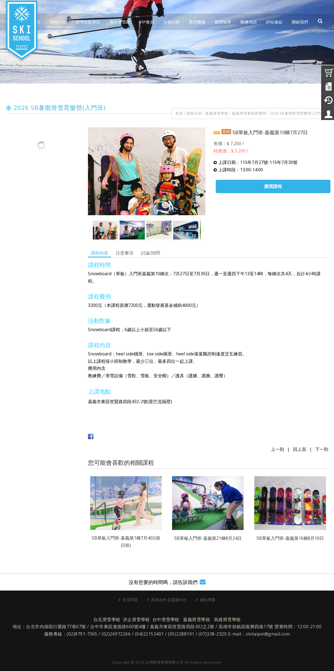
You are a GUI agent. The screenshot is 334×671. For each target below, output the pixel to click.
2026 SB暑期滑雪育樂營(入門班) (297, 113)
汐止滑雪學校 (136, 619)
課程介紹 (194, 113)
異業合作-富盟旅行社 (169, 599)
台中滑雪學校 (165, 619)
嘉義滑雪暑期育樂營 (249, 113)
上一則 (277, 449)
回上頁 (299, 449)
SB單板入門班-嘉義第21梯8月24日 (208, 538)
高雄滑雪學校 (227, 619)
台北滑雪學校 (106, 619)
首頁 (179, 113)
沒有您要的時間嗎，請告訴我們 (163, 582)
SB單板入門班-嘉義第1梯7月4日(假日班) (126, 541)
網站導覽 (207, 599)
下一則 (321, 449)
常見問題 (130, 599)
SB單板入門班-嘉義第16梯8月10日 (290, 538)
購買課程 (273, 186)
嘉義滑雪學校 (216, 113)
